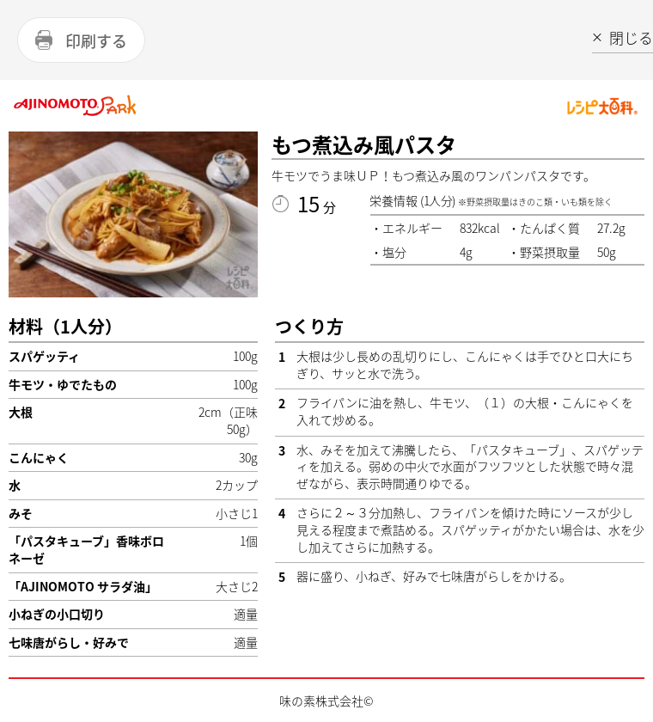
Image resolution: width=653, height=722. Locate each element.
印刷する (96, 40)
